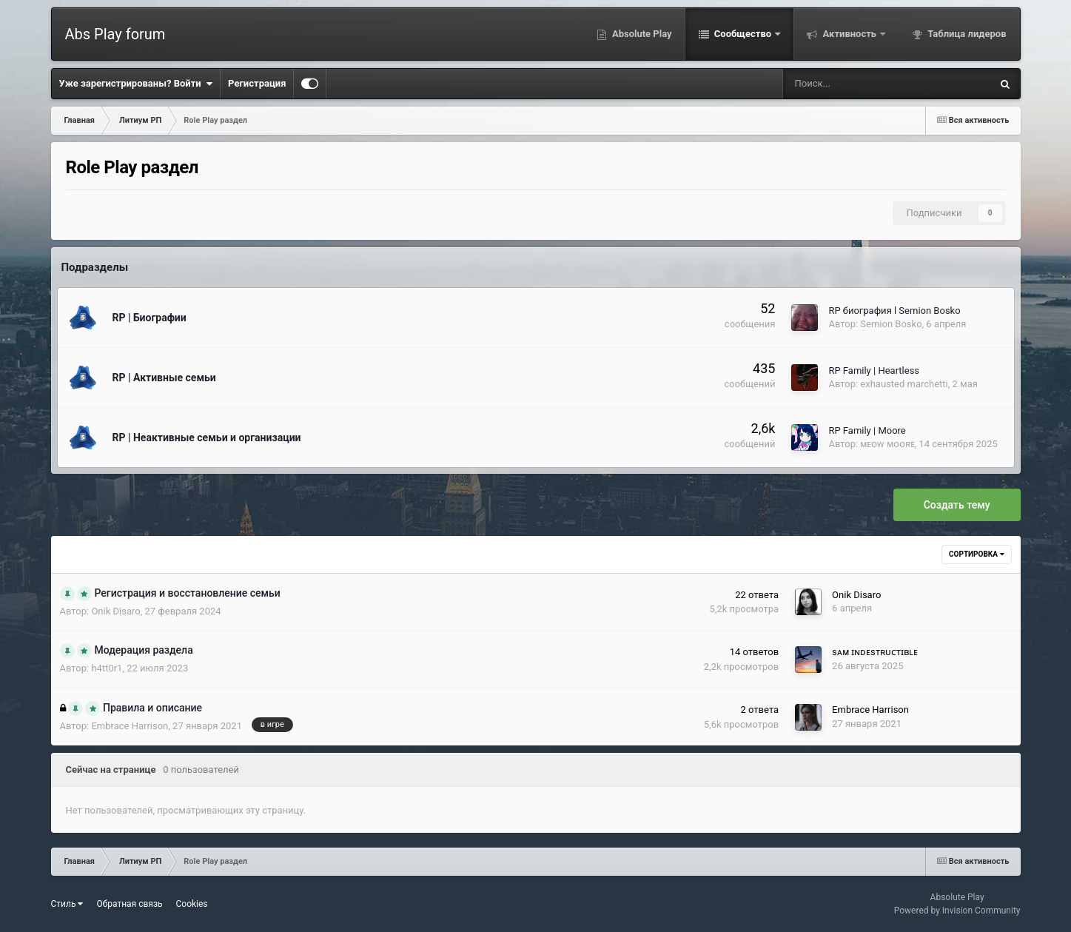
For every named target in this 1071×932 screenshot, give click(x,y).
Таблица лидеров (965, 33)
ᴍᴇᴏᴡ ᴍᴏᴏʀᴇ (887, 443)
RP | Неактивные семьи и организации (207, 437)
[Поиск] (840, 83)
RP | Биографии (150, 317)
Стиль (67, 904)
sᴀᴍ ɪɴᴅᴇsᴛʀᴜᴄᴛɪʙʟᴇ (875, 651)
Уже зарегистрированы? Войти (136, 83)
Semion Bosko (890, 323)
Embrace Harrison (129, 725)
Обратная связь (129, 904)
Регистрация (257, 83)
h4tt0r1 (106, 668)
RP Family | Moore (866, 430)
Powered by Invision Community (957, 910)
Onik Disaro (115, 611)
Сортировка (976, 554)
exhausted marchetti (903, 383)
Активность (849, 33)
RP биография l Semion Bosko (894, 310)
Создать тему (957, 505)
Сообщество (743, 33)
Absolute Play (641, 33)
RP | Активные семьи (164, 377)
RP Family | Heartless (873, 370)
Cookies (192, 904)
